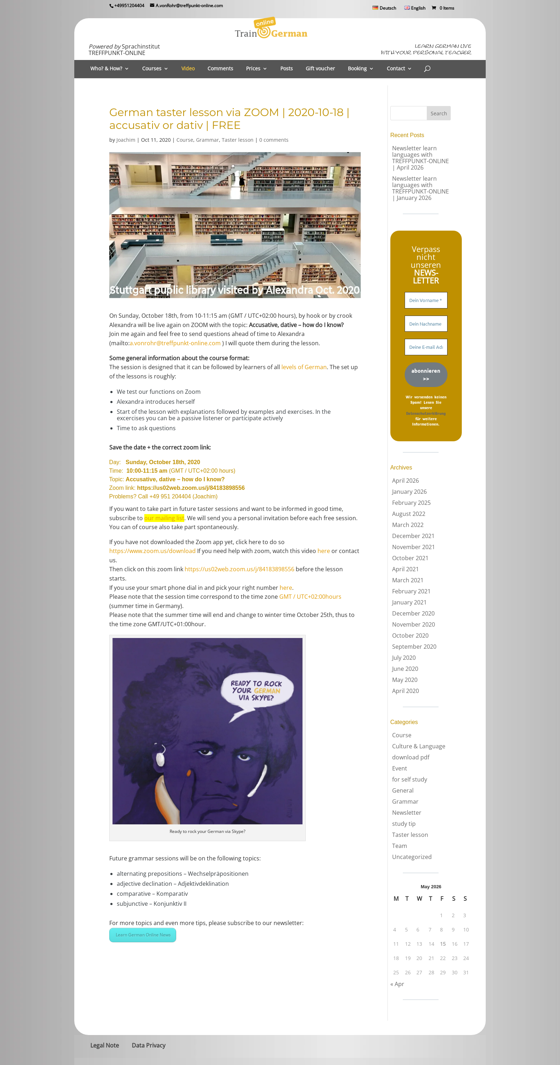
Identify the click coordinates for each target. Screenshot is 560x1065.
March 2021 (408, 580)
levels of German (304, 367)
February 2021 (411, 591)
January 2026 (409, 492)
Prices (253, 69)
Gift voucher (320, 69)
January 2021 (409, 602)
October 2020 (410, 635)
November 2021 (413, 547)
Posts (286, 69)
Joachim (125, 139)
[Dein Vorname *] (426, 300)
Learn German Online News (143, 935)
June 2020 (405, 669)
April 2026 (405, 480)
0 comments (274, 139)
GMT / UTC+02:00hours (310, 597)
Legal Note (104, 1045)
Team (399, 846)
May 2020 (405, 680)
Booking (357, 69)
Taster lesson (238, 139)
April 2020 (405, 691)
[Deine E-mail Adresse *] (426, 347)
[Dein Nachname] (426, 324)
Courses (151, 69)
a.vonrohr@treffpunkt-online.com (175, 343)
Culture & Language (418, 746)
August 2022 (408, 514)
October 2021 (410, 558)
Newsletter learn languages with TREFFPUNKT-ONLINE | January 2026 (420, 188)
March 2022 (408, 525)
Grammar (207, 139)
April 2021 (405, 569)
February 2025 (411, 503)
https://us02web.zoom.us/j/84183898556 (191, 488)
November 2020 (413, 624)
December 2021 (413, 536)
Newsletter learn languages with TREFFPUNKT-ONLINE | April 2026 (420, 157)
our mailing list (164, 518)
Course (184, 139)
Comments (220, 69)
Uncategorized (412, 857)
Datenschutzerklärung (426, 413)
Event (399, 768)
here (324, 551)
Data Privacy (148, 1045)
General (403, 790)
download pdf (410, 757)
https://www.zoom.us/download (152, 551)
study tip (404, 824)
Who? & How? (106, 69)
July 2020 (404, 658)
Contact (396, 69)
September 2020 (414, 646)
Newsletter (406, 813)
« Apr (397, 984)
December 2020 (413, 613)
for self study (409, 779)
